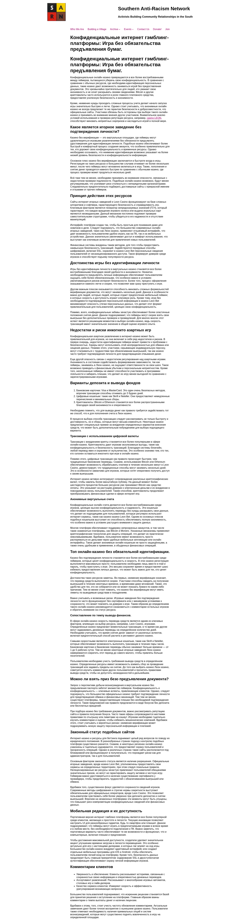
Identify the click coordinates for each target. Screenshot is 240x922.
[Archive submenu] (119, 29)
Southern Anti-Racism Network (154, 8)
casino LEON (154, 118)
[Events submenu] (133, 29)
